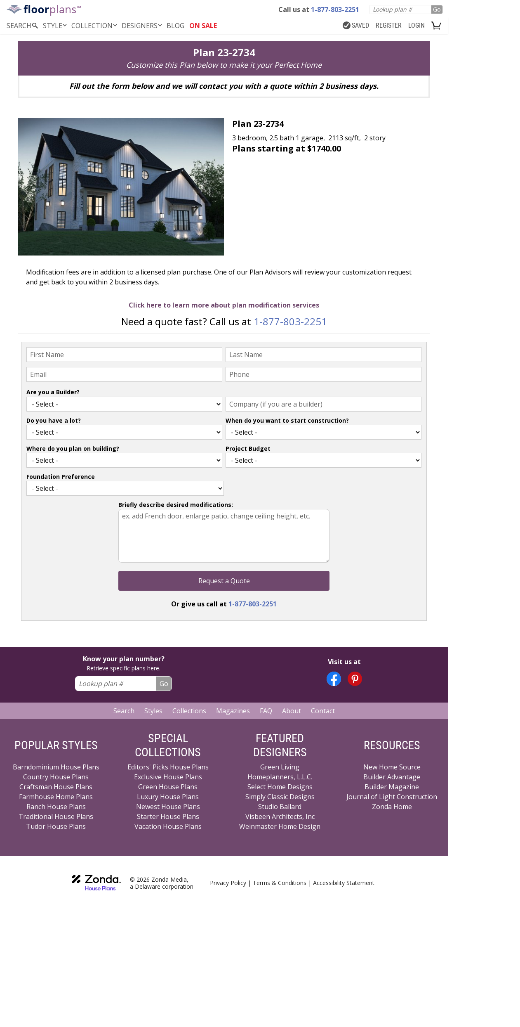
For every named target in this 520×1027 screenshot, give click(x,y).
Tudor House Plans (56, 826)
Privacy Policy (228, 883)
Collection (94, 25)
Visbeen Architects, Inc (280, 816)
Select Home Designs (280, 786)
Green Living (279, 766)
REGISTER (389, 25)
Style (55, 25)
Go (437, 9)
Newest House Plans (168, 806)
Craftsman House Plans (55, 786)
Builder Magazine (392, 786)
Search (123, 710)
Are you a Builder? (53, 392)
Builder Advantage (391, 776)
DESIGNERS (142, 25)
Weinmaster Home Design (279, 826)
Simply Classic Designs (280, 796)
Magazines (233, 710)
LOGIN (416, 25)
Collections (189, 710)
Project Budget (248, 448)
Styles (153, 710)
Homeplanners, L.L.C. (279, 776)
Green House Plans (168, 786)
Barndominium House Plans (56, 766)
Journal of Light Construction (391, 796)
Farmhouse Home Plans (56, 796)
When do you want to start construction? (287, 420)
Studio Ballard (279, 806)
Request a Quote (224, 580)
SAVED (356, 25)
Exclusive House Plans (168, 776)
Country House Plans (56, 776)
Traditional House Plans (56, 816)
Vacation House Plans (168, 826)
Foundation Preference (60, 476)
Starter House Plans (168, 816)
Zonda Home (392, 806)
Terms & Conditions (279, 883)
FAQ (266, 710)
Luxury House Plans (168, 796)
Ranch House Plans (56, 806)
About (291, 710)
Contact (323, 710)
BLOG (175, 25)
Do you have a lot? (53, 420)
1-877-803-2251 (290, 321)
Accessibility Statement (343, 883)
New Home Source (392, 766)
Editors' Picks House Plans (168, 766)
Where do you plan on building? (72, 448)
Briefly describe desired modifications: (175, 505)
